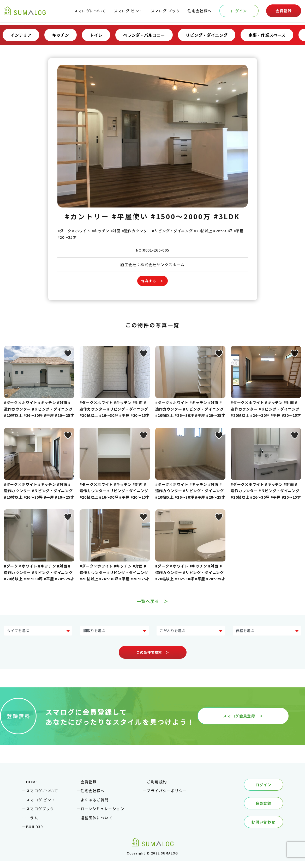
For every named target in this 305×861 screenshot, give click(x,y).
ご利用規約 (157, 781)
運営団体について (97, 817)
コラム (32, 817)
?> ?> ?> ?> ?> (114, 631)
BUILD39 (34, 826)
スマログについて (90, 10)
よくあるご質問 (95, 799)
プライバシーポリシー (167, 790)
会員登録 (284, 10)
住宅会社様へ (200, 10)
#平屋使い (130, 216)
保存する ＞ (152, 280)
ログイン (239, 10)
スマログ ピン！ (128, 10)
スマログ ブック (165, 10)
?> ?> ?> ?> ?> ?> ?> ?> (38, 631)
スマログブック (40, 808)
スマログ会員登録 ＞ (243, 715)
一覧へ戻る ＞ (153, 601)
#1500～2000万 (181, 216)
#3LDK (227, 216)
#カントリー (87, 216)
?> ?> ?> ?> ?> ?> (267, 631)
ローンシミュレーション (102, 808)
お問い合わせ (263, 822)
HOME (32, 781)
